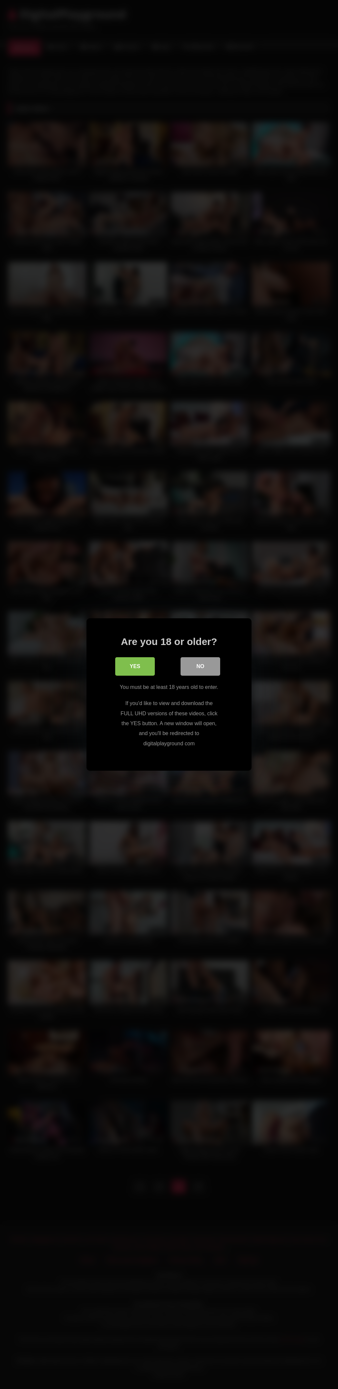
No (200, 666)
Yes (135, 666)
